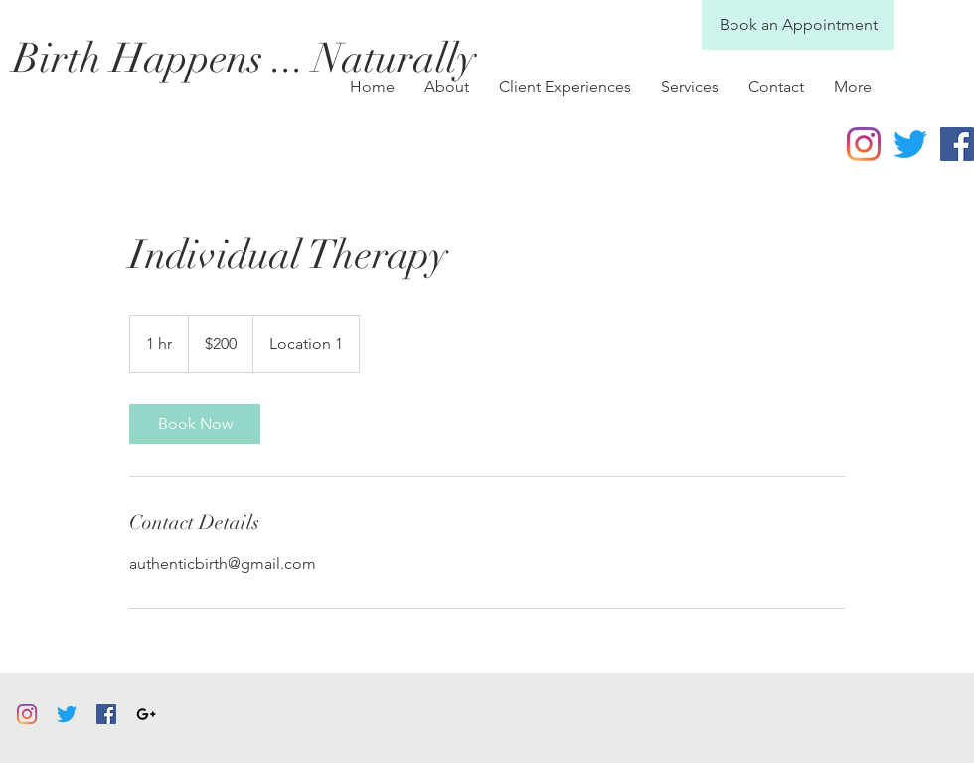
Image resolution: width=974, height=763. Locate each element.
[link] (194, 424)
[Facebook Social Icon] (957, 144)
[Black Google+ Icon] (146, 714)
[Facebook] (106, 714)
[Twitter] (910, 144)
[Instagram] (864, 144)
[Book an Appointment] (798, 25)
